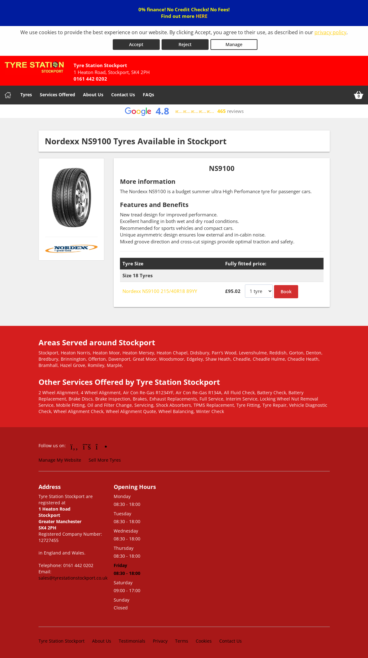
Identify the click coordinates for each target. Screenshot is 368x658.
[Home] (8, 95)
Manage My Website (60, 460)
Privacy (160, 641)
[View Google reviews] (184, 111)
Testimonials (132, 641)
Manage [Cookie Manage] (233, 44)
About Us (93, 95)
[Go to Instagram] (101, 446)
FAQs (148, 95)
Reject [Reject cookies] (185, 44)
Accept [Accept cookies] (136, 44)
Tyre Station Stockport (62, 641)
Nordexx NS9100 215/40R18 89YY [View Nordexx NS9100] (159, 291)
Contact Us (123, 95)
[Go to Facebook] (74, 446)
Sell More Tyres (105, 460)
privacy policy (330, 32)
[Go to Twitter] (87, 446)
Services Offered (57, 95)
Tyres (26, 95)
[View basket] (358, 95)
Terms (181, 641)
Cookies (204, 641)
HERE (201, 16)
